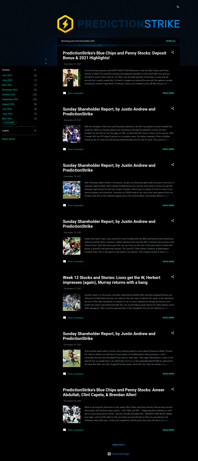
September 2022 (10, 99)
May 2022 (7, 118)
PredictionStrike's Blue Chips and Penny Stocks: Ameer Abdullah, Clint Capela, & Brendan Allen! (113, 392)
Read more (168, 93)
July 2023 (7, 75)
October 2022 (8, 94)
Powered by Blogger (119, 454)
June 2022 (7, 113)
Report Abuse (8, 139)
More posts (118, 445)
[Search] (178, 7)
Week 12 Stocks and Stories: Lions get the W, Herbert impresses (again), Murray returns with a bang (111, 280)
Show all (171, 41)
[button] (172, 53)
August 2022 (8, 104)
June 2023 (7, 80)
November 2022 (10, 89)
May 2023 (7, 85)
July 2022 (7, 109)
